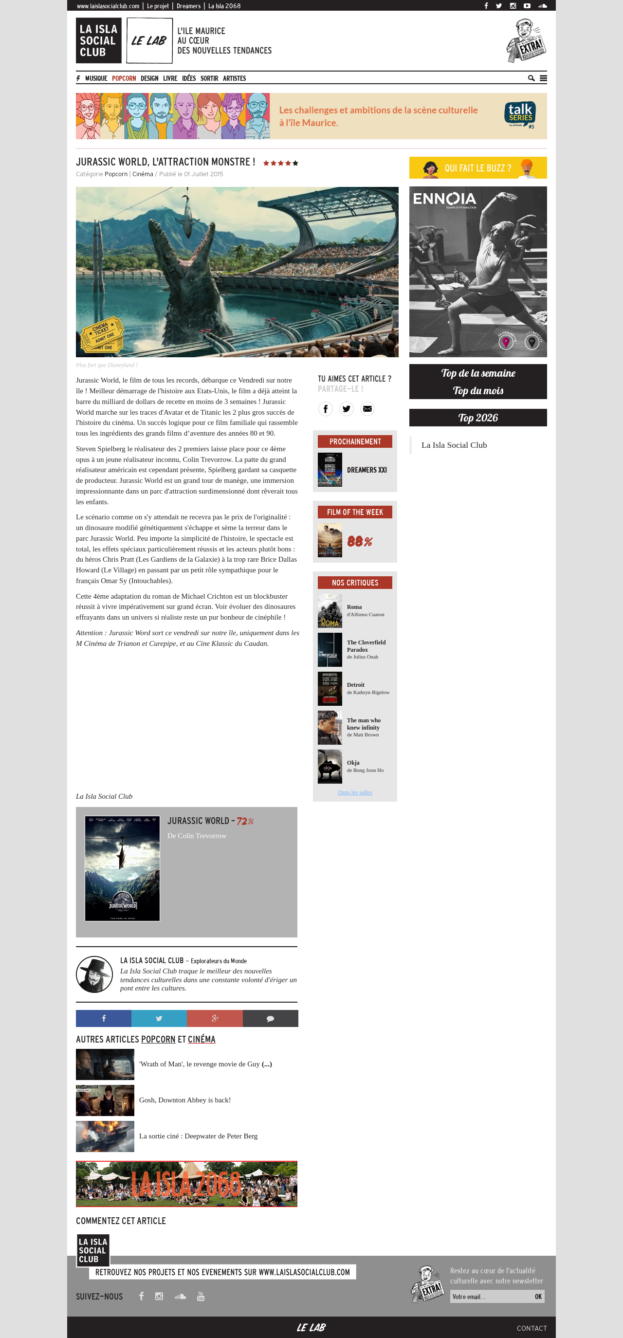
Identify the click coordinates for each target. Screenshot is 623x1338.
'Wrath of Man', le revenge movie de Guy (205, 1064)
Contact (532, 1328)
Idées (189, 78)
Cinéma (142, 174)
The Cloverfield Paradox (366, 646)
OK (538, 1297)
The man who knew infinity (364, 724)
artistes (234, 78)
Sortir (209, 78)
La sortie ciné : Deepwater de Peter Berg (198, 1136)
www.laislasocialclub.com (108, 6)
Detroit (356, 684)
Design (149, 78)
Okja (353, 762)
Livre (170, 78)
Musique (96, 78)
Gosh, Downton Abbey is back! (185, 1100)
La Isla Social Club (454, 445)
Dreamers (189, 6)
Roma (354, 607)
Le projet (158, 6)
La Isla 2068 (224, 6)
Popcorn (124, 78)
